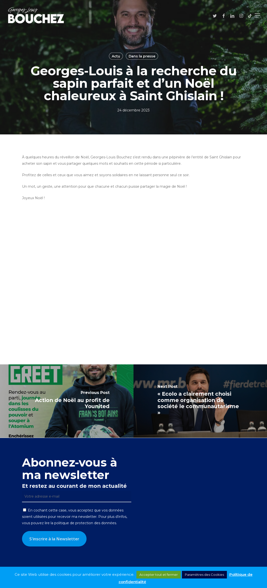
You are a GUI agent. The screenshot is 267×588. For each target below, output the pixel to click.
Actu (116, 56)
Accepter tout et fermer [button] (158, 575)
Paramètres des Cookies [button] (204, 575)
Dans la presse (142, 56)
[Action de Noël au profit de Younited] (67, 401)
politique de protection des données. (85, 523)
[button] (257, 15)
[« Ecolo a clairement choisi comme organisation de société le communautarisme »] (200, 401)
